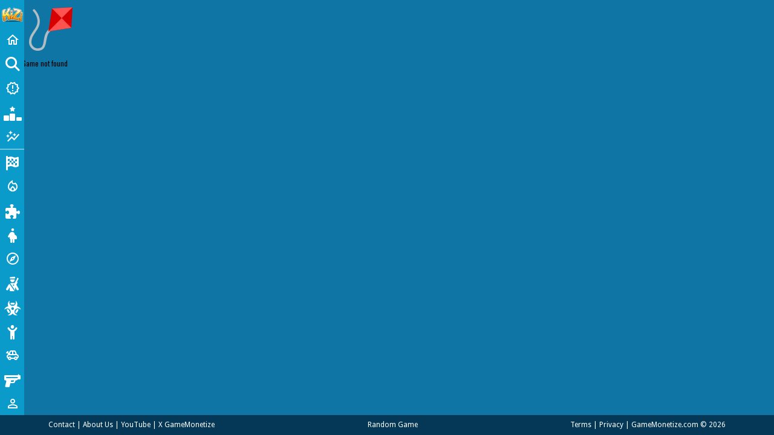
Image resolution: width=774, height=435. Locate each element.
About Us (98, 424)
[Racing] (12, 162)
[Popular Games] (12, 112)
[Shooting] (12, 283)
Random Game (393, 424)
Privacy (611, 424)
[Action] (12, 186)
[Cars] (12, 355)
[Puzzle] (12, 210)
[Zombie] (12, 307)
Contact (61, 424)
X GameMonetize (186, 424)
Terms (580, 424)
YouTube (136, 424)
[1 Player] (12, 404)
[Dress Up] (12, 234)
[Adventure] (12, 258)
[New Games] (12, 88)
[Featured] (12, 136)
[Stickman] (12, 331)
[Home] (12, 40)
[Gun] (12, 379)
